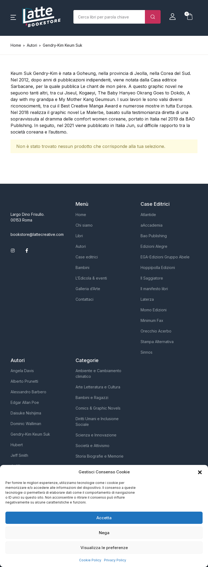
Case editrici (87, 257)
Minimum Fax (152, 320)
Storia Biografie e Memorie (99, 456)
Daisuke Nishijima (26, 413)
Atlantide (148, 214)
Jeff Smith (19, 455)
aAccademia (151, 225)
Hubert (17, 444)
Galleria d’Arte (88, 288)
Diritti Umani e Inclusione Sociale (97, 421)
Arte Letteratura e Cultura (98, 387)
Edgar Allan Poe (25, 402)
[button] (200, 472)
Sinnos (146, 352)
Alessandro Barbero (28, 391)
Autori (81, 246)
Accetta (104, 517)
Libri (79, 235)
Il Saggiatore (152, 278)
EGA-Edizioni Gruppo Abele (165, 257)
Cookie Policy (90, 560)
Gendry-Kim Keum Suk (30, 434)
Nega (104, 532)
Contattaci (84, 299)
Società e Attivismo (92, 445)
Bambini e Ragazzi (92, 397)
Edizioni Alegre (154, 246)
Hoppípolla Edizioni (158, 267)
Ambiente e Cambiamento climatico (98, 373)
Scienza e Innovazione (96, 435)
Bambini (82, 267)
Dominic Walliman (26, 423)
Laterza (147, 299)
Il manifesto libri (154, 288)
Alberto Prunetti (24, 381)
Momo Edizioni (154, 310)
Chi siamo (84, 225)
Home (16, 45)
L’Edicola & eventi (91, 278)
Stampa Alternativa (157, 341)
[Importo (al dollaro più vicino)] (109, 17)
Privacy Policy (115, 560)
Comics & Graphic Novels (98, 408)
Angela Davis (22, 370)
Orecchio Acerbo (156, 331)
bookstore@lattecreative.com (37, 234)
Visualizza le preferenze (104, 547)
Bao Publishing (154, 235)
